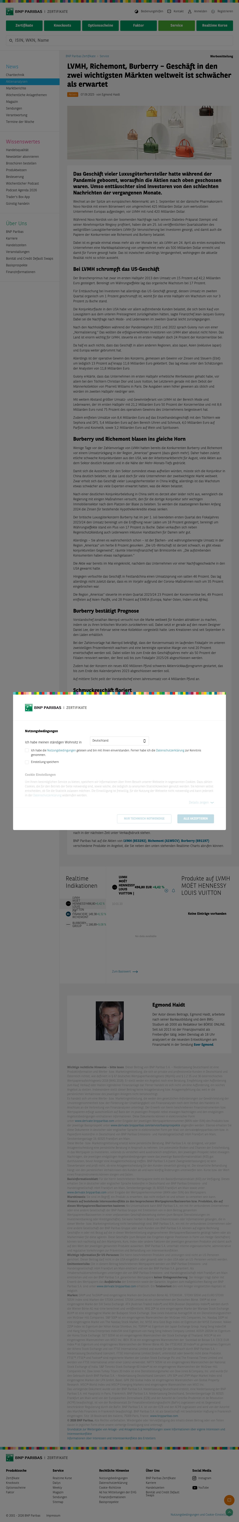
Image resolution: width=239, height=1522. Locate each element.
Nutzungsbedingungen (61, 750)
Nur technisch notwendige (144, 818)
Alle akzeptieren (196, 818)
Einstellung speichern (45, 762)
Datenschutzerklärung (170, 750)
